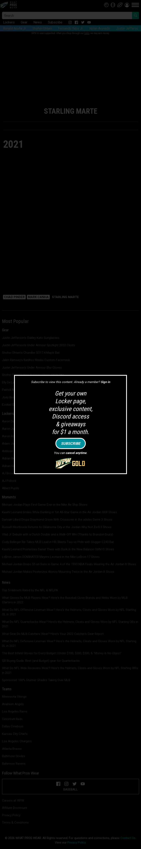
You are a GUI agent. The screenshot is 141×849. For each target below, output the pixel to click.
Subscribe (70, 443)
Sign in (105, 382)
